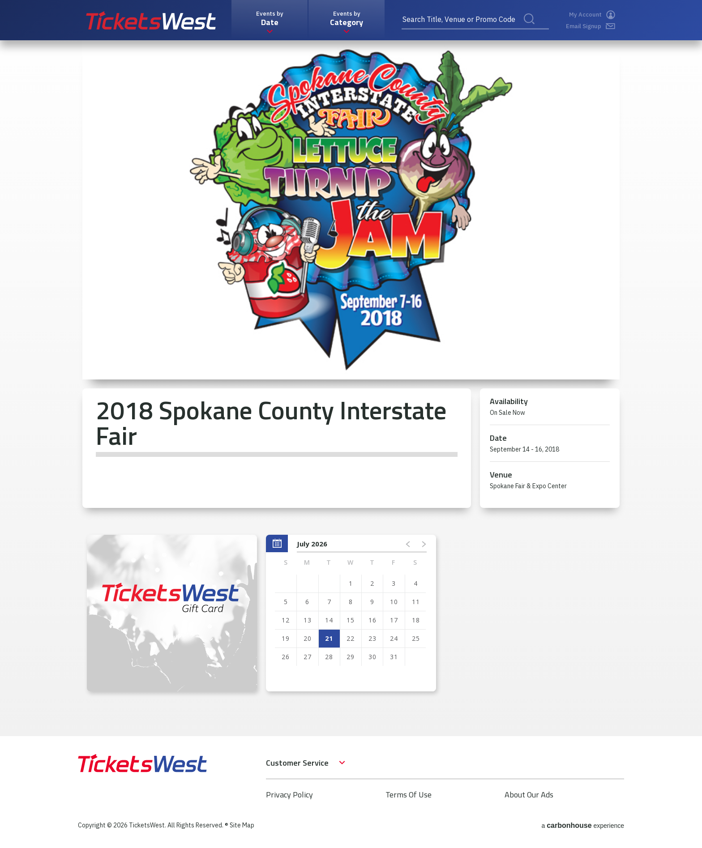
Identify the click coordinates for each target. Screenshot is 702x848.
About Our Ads (529, 794)
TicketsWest (151, 20)
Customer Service (297, 763)
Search (535, 28)
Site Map (242, 825)
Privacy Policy (289, 794)
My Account (592, 14)
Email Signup (590, 26)
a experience (582, 825)
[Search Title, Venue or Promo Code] (475, 20)
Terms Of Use (408, 794)
